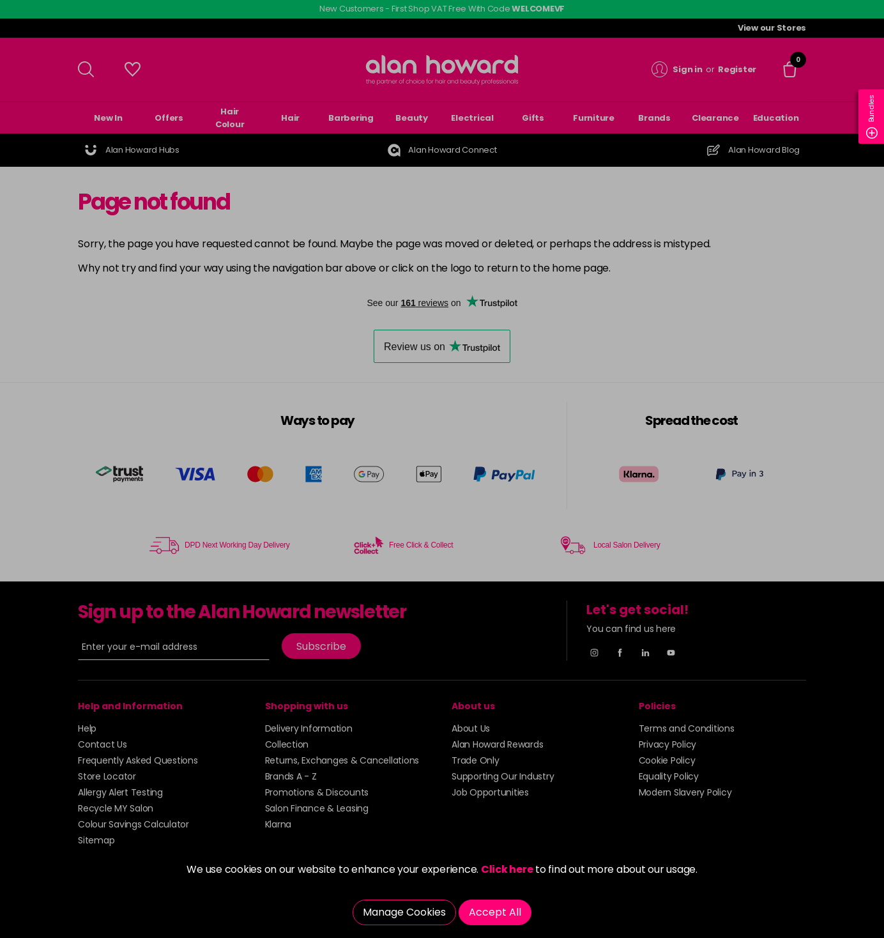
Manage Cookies (404, 912)
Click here (507, 869)
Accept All (495, 912)
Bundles (872, 117)
